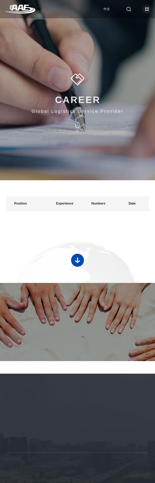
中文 (107, 9)
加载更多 (77, 257)
